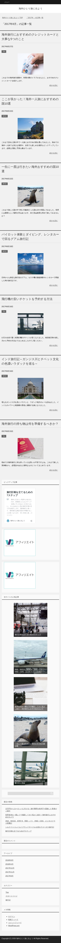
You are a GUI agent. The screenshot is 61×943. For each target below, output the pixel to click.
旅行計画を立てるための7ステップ (28, 634)
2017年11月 (9, 872)
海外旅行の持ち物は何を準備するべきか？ (30, 423)
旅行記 (5, 116)
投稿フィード (13, 920)
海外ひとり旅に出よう (30, 8)
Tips (4, 51)
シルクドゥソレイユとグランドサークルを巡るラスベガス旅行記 (29, 827)
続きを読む (53, 85)
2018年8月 (9, 860)
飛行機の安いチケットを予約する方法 (27, 299)
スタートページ (11, 896)
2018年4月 (9, 864)
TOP (12, 18)
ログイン (11, 916)
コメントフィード (15, 923)
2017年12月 (9, 868)
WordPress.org (13, 926)
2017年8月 (9, 876)
